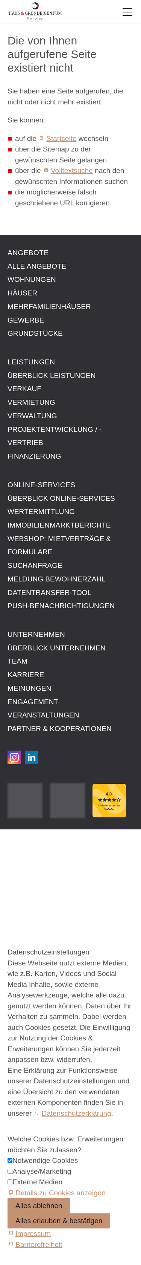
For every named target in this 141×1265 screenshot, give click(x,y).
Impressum (25, 853)
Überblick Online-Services (61, 498)
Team (17, 661)
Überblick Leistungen (52, 375)
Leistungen (31, 362)
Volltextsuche (72, 170)
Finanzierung (34, 456)
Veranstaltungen (43, 715)
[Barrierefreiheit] (35, 1244)
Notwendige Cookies (45, 1160)
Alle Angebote (37, 266)
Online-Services (41, 485)
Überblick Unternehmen (57, 648)
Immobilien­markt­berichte (59, 525)
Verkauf (24, 389)
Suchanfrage (35, 565)
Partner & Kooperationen (60, 729)
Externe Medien (37, 1182)
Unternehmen (36, 634)
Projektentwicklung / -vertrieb (55, 436)
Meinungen (29, 688)
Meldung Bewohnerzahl (57, 579)
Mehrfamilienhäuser (49, 307)
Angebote (28, 253)
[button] (127, 12)
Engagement (33, 702)
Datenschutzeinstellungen (48, 879)
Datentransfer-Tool (49, 593)
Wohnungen (32, 279)
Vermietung (31, 402)
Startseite (61, 138)
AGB (15, 862)
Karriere (26, 675)
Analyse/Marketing (41, 1171)
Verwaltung (32, 416)
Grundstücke (35, 333)
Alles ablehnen (38, 1206)
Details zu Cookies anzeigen (60, 1193)
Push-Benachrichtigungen (61, 606)
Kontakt (20, 845)
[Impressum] (29, 1233)
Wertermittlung (41, 511)
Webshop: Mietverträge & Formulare (59, 545)
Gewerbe (26, 320)
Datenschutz (27, 870)
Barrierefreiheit (31, 888)
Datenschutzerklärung (76, 1113)
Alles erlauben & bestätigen (58, 1221)
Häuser (22, 293)
